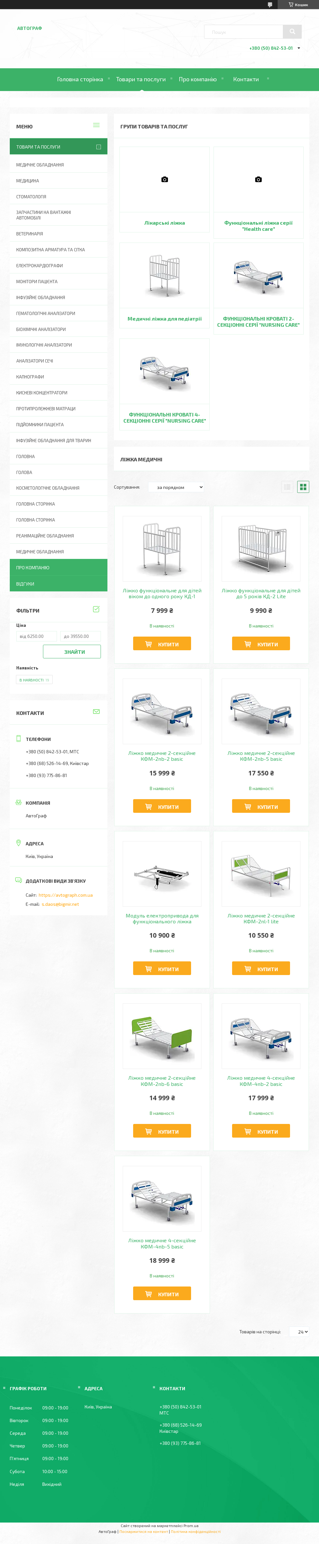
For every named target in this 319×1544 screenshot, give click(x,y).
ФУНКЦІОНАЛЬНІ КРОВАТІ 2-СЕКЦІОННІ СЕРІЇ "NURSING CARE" (258, 321)
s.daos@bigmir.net (60, 904)
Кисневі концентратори (41, 392)
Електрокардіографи (39, 265)
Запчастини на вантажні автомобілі (43, 215)
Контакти (246, 79)
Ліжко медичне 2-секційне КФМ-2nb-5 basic (261, 756)
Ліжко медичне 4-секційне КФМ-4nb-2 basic (261, 1081)
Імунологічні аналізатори (44, 345)
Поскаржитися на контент (143, 1531)
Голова (24, 472)
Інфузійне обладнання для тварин (53, 440)
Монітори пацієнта (37, 281)
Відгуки (25, 584)
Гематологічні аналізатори (45, 313)
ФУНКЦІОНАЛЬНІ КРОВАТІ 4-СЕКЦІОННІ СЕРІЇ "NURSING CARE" (164, 417)
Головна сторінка (80, 79)
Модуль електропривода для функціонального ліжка (162, 918)
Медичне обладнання (40, 164)
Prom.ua (191, 1525)
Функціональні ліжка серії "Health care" (258, 225)
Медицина (27, 180)
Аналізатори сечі (34, 360)
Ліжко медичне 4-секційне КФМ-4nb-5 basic (162, 1243)
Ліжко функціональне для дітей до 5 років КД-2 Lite (261, 593)
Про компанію (198, 79)
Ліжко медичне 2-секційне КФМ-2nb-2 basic (162, 756)
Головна (25, 456)
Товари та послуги (141, 79)
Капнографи (30, 376)
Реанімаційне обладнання (45, 535)
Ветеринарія (29, 233)
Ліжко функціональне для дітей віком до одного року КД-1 (162, 593)
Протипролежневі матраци (46, 408)
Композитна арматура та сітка (50, 249)
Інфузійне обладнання (40, 297)
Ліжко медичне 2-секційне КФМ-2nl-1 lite (261, 918)
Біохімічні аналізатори (41, 329)
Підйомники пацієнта (40, 424)
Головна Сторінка (35, 519)
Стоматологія (31, 196)
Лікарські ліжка (165, 222)
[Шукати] (292, 31)
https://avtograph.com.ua (66, 895)
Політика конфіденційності (196, 1531)
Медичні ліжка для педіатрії (165, 318)
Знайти (74, 652)
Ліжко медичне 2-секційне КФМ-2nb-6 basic (162, 1081)
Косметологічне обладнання (47, 488)
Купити (168, 644)
